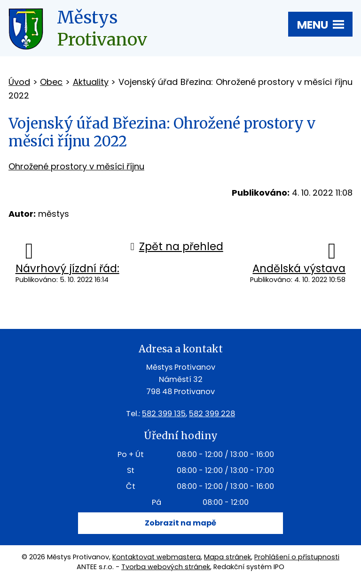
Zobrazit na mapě (180, 523)
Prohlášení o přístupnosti (296, 557)
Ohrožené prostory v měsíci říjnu (76, 166)
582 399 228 (212, 413)
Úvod (19, 82)
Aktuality (91, 82)
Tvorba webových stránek (165, 566)
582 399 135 (164, 413)
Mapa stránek (227, 557)
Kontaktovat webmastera (156, 557)
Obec (51, 82)
